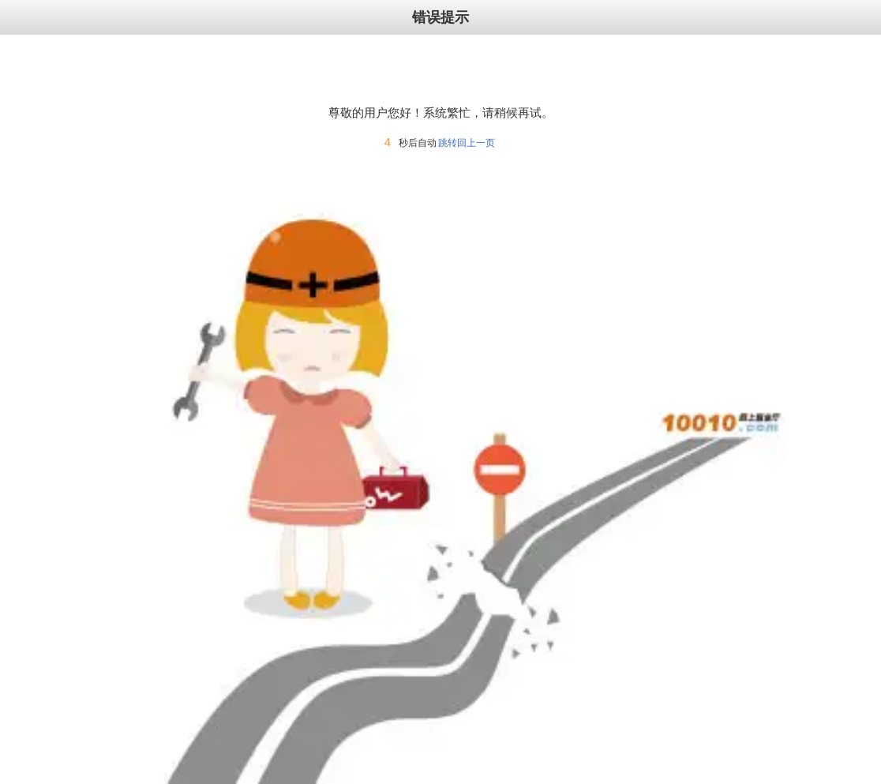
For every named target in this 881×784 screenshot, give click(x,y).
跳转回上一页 (466, 142)
